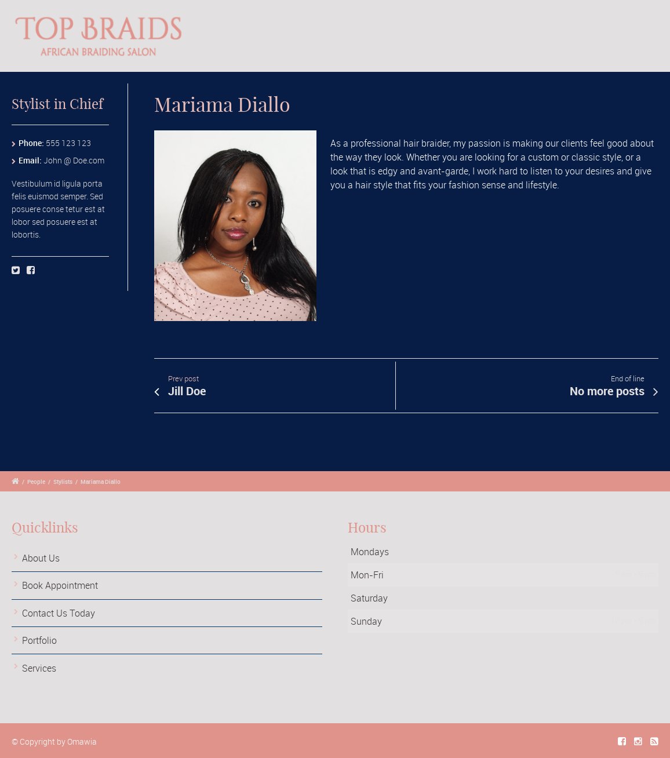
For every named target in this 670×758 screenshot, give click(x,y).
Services (39, 668)
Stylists (62, 482)
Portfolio (39, 640)
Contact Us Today (58, 613)
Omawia (82, 741)
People (36, 482)
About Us (41, 558)
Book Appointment (60, 585)
